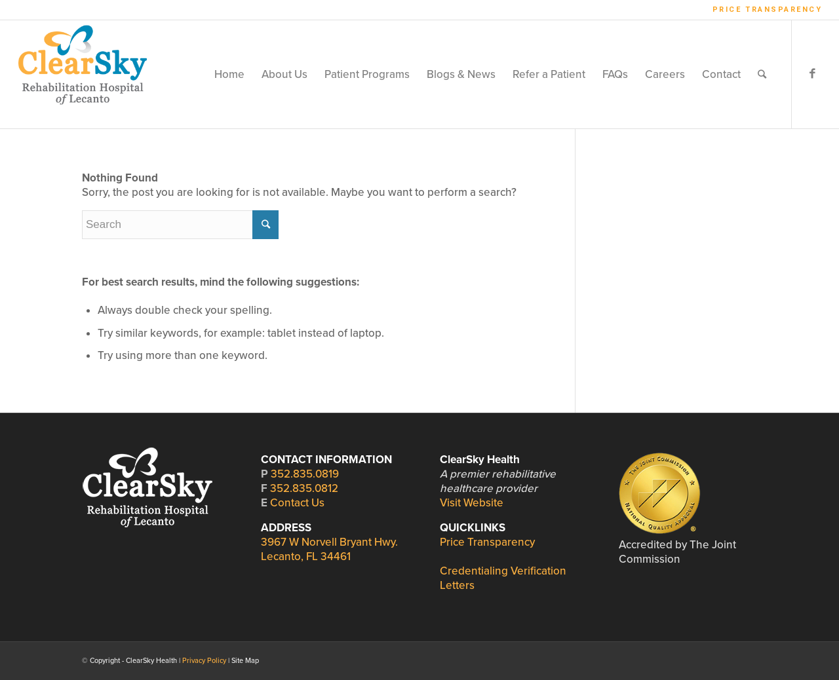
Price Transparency (767, 9)
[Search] (762, 74)
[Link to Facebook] (812, 74)
